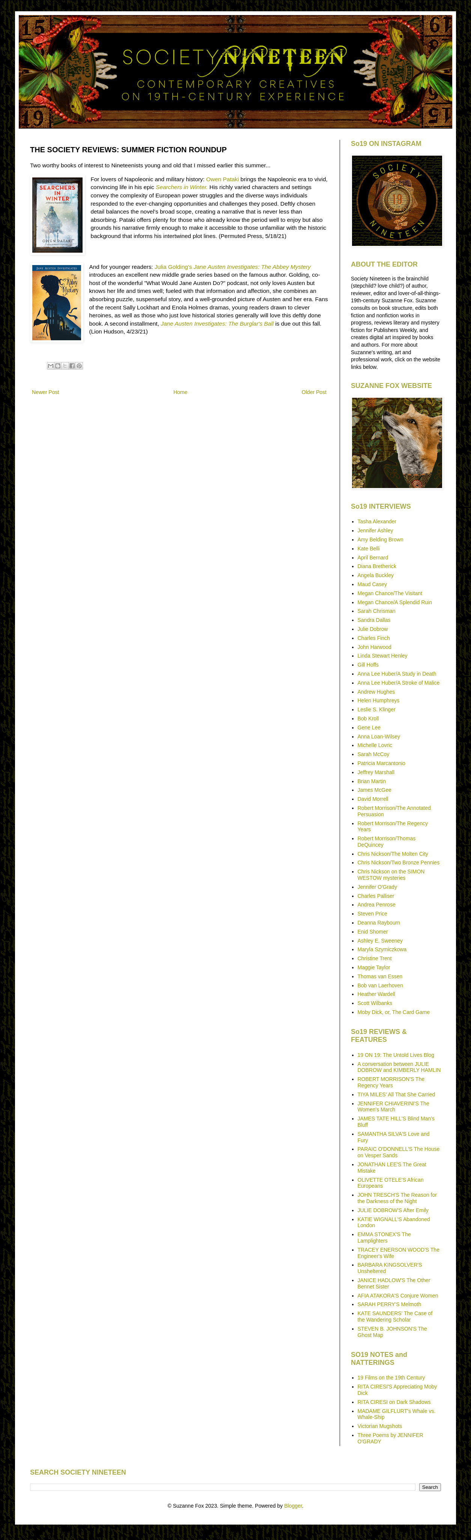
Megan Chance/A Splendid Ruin (395, 602)
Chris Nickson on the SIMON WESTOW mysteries (391, 875)
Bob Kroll (368, 718)
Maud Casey (372, 584)
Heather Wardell (377, 994)
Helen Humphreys (379, 700)
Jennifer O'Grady (377, 887)
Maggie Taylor (374, 967)
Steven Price (372, 914)
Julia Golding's (173, 267)
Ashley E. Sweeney (380, 941)
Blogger (293, 1506)
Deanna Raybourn (379, 923)
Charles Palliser (376, 896)
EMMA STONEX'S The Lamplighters (384, 1237)
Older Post (314, 392)
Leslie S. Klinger (377, 709)
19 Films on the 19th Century (391, 1378)
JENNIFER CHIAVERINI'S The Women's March (393, 1106)
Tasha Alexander (377, 521)
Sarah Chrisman (377, 611)
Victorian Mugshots (380, 1426)
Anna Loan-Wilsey (379, 737)
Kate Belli (369, 549)
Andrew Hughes (376, 692)
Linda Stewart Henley (383, 656)
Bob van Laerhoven (380, 985)
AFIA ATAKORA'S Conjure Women (398, 1296)
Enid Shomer (373, 932)
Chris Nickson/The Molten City (393, 854)
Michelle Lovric (375, 745)
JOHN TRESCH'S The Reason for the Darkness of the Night (397, 1198)
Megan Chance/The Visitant (390, 593)
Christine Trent (375, 958)
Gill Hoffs (368, 665)
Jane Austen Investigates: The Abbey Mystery (252, 267)
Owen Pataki (222, 179)
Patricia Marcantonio (382, 763)
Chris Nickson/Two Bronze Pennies (399, 862)
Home (180, 392)
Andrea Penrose (377, 905)
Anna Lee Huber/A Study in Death (397, 674)
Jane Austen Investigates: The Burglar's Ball (217, 323)
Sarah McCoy (374, 754)
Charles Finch (374, 638)
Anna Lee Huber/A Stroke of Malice (399, 683)
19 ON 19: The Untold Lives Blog (396, 1055)
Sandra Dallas (374, 620)
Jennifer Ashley (375, 530)
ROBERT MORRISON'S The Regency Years (391, 1082)
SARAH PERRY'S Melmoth (389, 1304)
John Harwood (374, 647)
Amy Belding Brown (380, 540)
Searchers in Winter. (182, 187)
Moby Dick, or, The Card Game (394, 1012)
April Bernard (373, 558)
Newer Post (45, 392)
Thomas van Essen (380, 976)
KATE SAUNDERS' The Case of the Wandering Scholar (395, 1316)
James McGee (374, 790)
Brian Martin (372, 781)
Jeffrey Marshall (376, 772)
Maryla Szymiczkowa (382, 949)
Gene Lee (369, 728)
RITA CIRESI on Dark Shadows (394, 1402)
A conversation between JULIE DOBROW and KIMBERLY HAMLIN (399, 1067)
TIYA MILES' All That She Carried (396, 1094)
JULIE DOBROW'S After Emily (393, 1210)
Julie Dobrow (373, 629)
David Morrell (373, 799)
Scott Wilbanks (375, 1003)
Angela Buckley (376, 575)
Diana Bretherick (377, 566)
